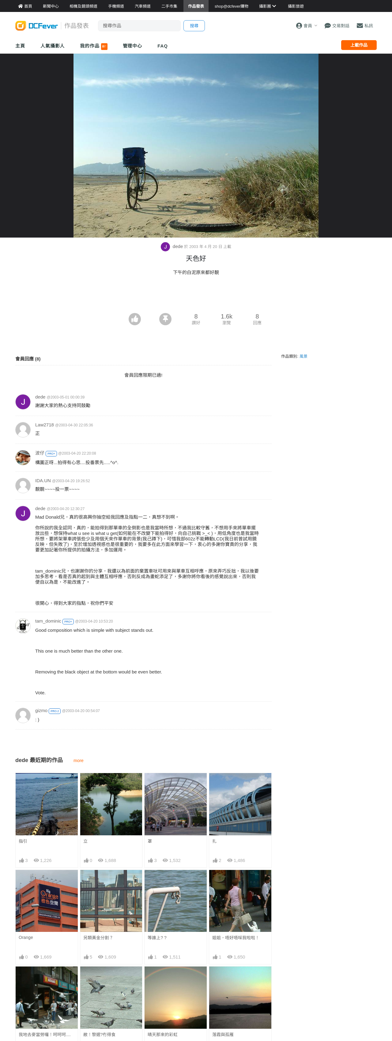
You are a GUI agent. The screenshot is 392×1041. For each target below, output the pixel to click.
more (79, 760)
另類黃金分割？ (98, 937)
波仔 (39, 453)
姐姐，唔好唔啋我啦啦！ (235, 937)
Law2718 (44, 424)
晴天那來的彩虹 (163, 977)
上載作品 (359, 45)
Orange (26, 937)
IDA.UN (43, 480)
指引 (23, 841)
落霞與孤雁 (223, 977)
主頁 (20, 45)
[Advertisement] (196, 296)
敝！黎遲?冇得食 (99, 1034)
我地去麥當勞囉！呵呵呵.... (45, 1034)
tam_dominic (48, 620)
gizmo (41, 710)
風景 (303, 356)
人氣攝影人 (52, 45)
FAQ (162, 45)
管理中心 (132, 45)
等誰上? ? (157, 937)
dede (172, 246)
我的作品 (93, 46)
